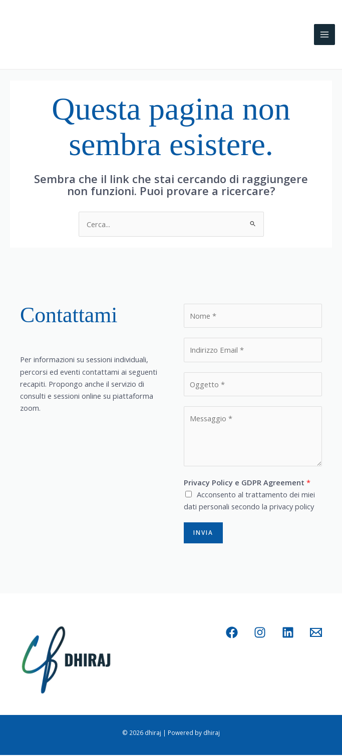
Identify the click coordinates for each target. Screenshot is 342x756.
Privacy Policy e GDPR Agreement (247, 483)
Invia (203, 533)
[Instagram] (260, 633)
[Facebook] (232, 633)
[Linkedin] (288, 633)
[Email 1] (316, 633)
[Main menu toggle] (324, 35)
